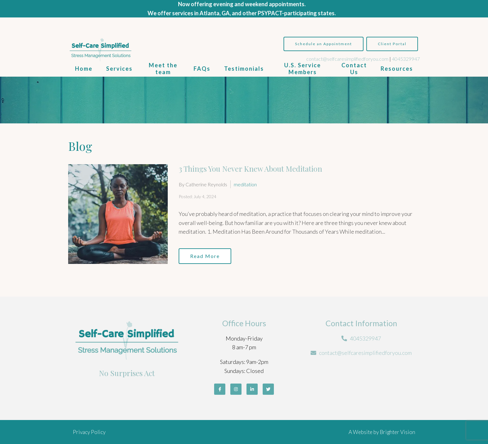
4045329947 (406, 59)
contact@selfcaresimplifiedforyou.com (347, 59)
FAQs (202, 68)
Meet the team (163, 68)
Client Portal (392, 43)
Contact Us (354, 68)
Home (83, 68)
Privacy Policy (89, 432)
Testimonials (244, 68)
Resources (397, 68)
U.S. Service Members (302, 68)
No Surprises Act (127, 373)
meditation (245, 184)
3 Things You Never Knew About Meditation (250, 169)
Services (119, 68)
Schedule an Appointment (323, 43)
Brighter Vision (397, 432)
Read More (205, 256)
